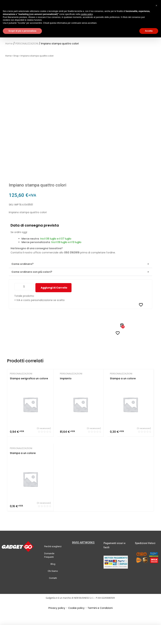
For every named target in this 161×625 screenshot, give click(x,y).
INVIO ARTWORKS (83, 542)
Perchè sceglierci (52, 546)
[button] (80, 264)
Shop (16, 55)
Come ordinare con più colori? (31, 272)
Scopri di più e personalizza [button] (22, 31)
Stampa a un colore (123, 378)
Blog (53, 564)
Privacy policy (56, 608)
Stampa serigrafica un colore (29, 378)
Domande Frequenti (49, 555)
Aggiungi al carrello (54, 287)
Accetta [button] (149, 31)
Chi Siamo (53, 571)
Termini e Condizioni (100, 608)
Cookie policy (76, 608)
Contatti (53, 578)
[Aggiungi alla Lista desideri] (141, 304)
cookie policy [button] (87, 14)
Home (9, 43)
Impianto (66, 378)
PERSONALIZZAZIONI (26, 43)
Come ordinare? (22, 264)
